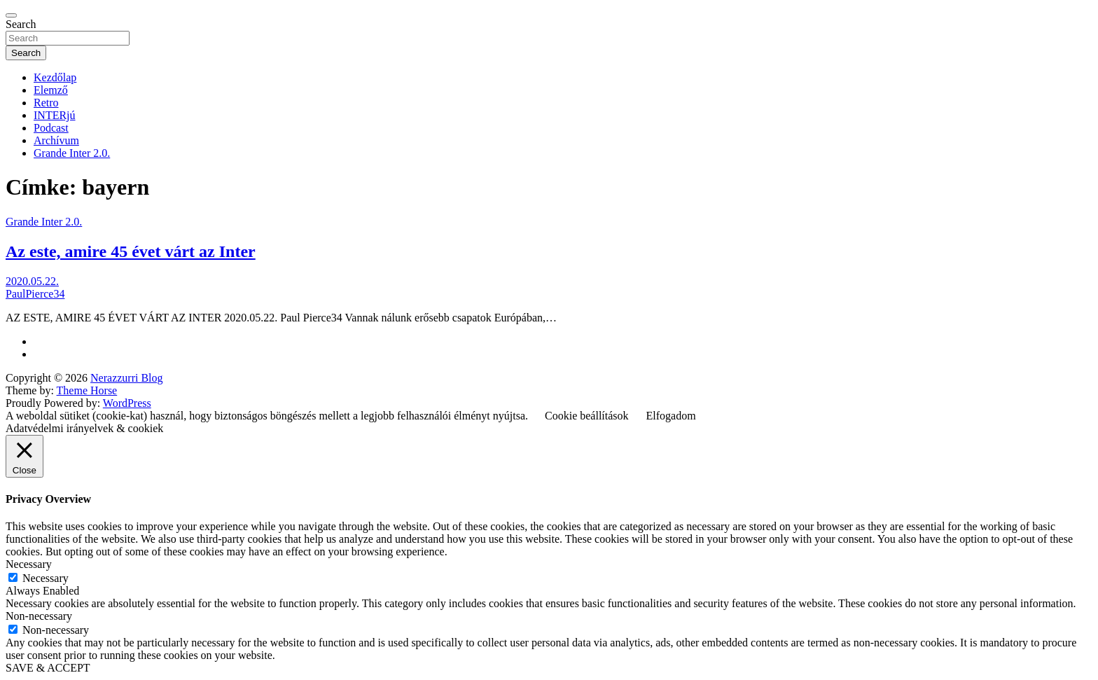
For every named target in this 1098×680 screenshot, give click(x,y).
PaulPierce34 (35, 294)
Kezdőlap (55, 77)
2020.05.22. (32, 281)
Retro (46, 103)
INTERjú (55, 115)
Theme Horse (87, 390)
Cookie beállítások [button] (587, 416)
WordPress (127, 403)
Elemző (51, 90)
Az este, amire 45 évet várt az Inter (131, 251)
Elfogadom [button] (671, 416)
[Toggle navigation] (11, 15)
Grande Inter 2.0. (72, 153)
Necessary (45, 578)
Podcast (51, 128)
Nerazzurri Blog (126, 378)
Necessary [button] (29, 564)
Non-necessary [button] (39, 616)
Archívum (56, 140)
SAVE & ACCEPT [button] (48, 668)
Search (21, 24)
